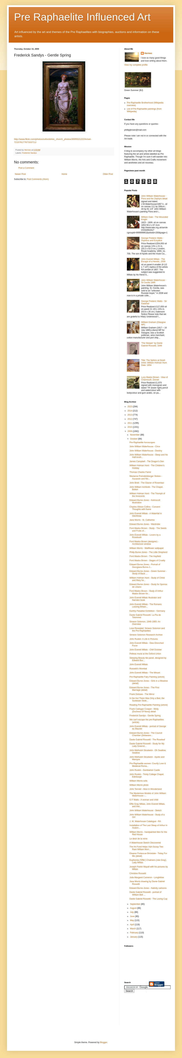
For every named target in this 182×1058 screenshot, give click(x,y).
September (135, 904)
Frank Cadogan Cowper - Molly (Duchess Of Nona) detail (144, 710)
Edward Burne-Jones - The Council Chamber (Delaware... (146, 734)
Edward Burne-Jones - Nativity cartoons (148, 888)
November (135, 435)
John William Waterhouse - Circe (145, 446)
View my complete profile (136, 65)
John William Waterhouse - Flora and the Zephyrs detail (154, 197)
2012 (130, 419)
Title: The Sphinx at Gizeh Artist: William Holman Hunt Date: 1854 (154, 363)
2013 (130, 415)
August (133, 908)
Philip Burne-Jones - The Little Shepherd (148, 552)
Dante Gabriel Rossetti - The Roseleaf (147, 739)
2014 (130, 411)
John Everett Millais (139, 664)
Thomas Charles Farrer (140, 472)
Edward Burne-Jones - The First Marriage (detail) (144, 688)
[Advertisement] (140, 1011)
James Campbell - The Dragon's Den (147, 461)
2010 (130, 427)
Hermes (148, 53)
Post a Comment (26, 168)
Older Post (108, 174)
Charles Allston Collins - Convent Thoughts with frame (145, 508)
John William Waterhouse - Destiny (146, 450)
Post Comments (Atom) (38, 179)
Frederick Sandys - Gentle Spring (145, 715)
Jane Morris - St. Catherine (142, 520)
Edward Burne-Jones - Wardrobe (145, 524)
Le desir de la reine (138, 838)
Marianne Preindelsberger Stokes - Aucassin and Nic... (146, 477)
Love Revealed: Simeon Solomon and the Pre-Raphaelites (147, 629)
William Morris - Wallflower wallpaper (147, 548)
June (132, 916)
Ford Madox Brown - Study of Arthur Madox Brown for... (146, 592)
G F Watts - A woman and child (144, 800)
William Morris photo (139, 785)
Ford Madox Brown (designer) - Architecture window (144, 542)
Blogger (103, 1042)
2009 (130, 431)
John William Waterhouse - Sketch (146, 810)
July (132, 912)
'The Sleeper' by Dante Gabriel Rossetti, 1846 (151, 344)
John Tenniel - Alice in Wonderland (146, 789)
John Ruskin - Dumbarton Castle (145, 770)
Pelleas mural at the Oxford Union (145, 654)
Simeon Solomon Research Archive (146, 635)
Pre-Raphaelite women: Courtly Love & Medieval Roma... (148, 764)
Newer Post (20, 174)
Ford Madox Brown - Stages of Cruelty (147, 560)
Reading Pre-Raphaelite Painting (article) (149, 705)
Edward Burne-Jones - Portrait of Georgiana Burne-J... (145, 565)
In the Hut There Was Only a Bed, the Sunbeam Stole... (147, 699)
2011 (130, 423)
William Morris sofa (138, 781)
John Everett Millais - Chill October (146, 649)
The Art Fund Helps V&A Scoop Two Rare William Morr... (146, 848)
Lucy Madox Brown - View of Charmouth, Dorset (154, 378)
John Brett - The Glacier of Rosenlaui (147, 483)
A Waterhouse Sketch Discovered (145, 842)
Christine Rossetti (138, 873)
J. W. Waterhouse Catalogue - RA (145, 821)
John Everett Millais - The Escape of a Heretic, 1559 (153, 260)
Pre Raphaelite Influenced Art (82, 17)
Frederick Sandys (29, 153)
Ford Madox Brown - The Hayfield (145, 556)
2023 (130, 406)
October (134, 439)
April (132, 924)
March (133, 928)
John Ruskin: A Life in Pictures (144, 639)
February (134, 932)
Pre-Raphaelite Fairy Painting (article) (147, 677)
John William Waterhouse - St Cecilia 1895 (153, 281)
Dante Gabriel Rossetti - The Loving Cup (148, 899)
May (132, 920)
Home (64, 174)
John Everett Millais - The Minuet (145, 672)
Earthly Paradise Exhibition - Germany (147, 611)
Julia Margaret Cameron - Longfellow (147, 877)
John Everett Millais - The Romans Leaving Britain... (146, 605)
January (134, 937)
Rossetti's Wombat (138, 668)
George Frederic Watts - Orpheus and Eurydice (152, 239)
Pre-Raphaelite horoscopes (142, 442)
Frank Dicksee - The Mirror (142, 694)
